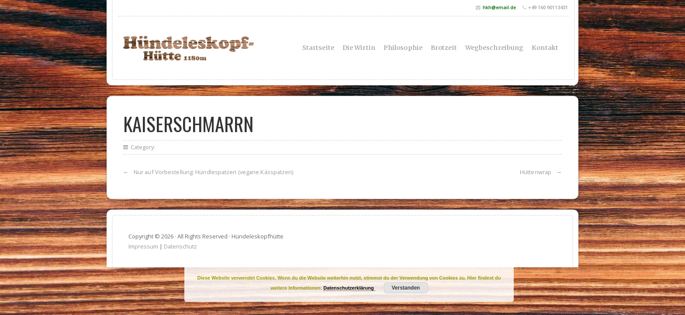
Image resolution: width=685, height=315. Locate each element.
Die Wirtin (358, 48)
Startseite (318, 48)
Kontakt (545, 48)
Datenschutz (180, 246)
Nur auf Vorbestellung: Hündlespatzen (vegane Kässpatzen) (214, 172)
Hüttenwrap (535, 172)
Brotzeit (444, 48)
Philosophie (403, 48)
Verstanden (405, 288)
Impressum (143, 246)
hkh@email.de (499, 7)
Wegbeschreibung (494, 48)
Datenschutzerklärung (349, 287)
